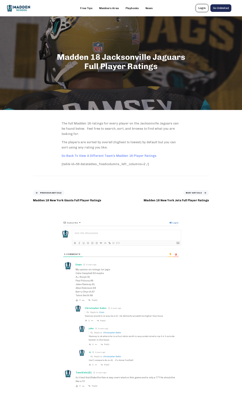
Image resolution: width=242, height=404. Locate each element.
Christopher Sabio (112, 332)
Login (173, 222)
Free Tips (86, 8)
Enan (101, 312)
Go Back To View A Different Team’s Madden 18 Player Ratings (109, 156)
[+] (118, 243)
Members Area (109, 8)
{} (114, 243)
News (149, 8)
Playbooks (132, 8)
